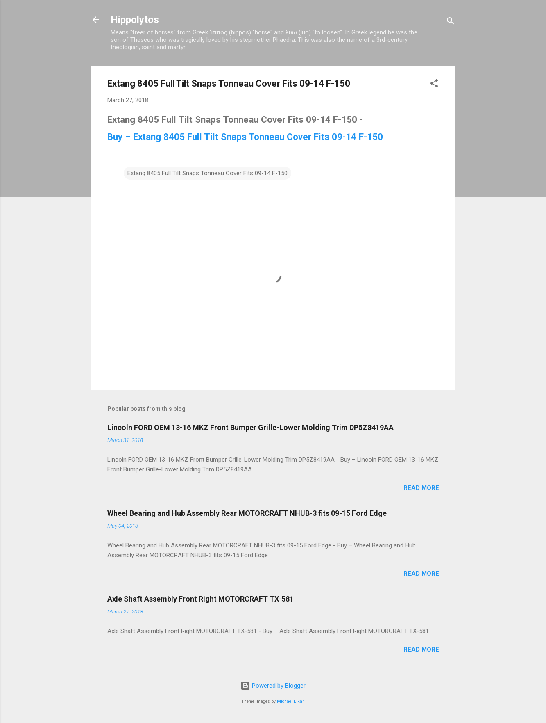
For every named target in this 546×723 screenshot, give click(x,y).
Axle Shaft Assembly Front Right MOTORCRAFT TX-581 (200, 599)
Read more (421, 488)
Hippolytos (135, 19)
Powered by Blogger (273, 685)
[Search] (450, 22)
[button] (434, 84)
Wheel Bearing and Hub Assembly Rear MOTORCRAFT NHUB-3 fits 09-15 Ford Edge (247, 513)
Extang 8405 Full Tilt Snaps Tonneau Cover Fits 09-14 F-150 (207, 173)
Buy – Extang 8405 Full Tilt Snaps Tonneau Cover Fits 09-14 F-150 (245, 136)
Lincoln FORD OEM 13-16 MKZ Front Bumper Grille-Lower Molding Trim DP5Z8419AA (250, 427)
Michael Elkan (291, 701)
